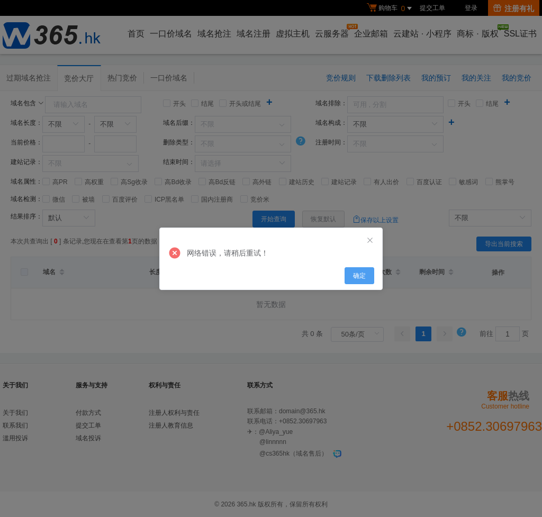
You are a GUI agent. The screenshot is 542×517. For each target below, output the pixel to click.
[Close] (370, 241)
